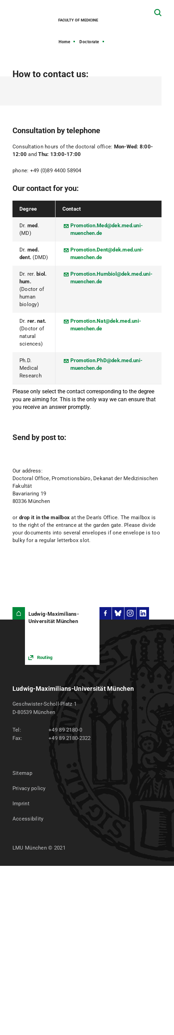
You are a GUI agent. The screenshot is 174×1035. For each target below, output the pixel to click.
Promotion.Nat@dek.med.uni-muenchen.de (105, 325)
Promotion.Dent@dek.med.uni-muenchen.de (107, 253)
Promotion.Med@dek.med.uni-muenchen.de (106, 229)
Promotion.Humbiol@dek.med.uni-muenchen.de (111, 278)
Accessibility (28, 819)
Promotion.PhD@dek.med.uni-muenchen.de (106, 364)
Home (64, 41)
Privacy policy (29, 788)
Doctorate (89, 41)
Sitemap (22, 773)
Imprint (20, 803)
